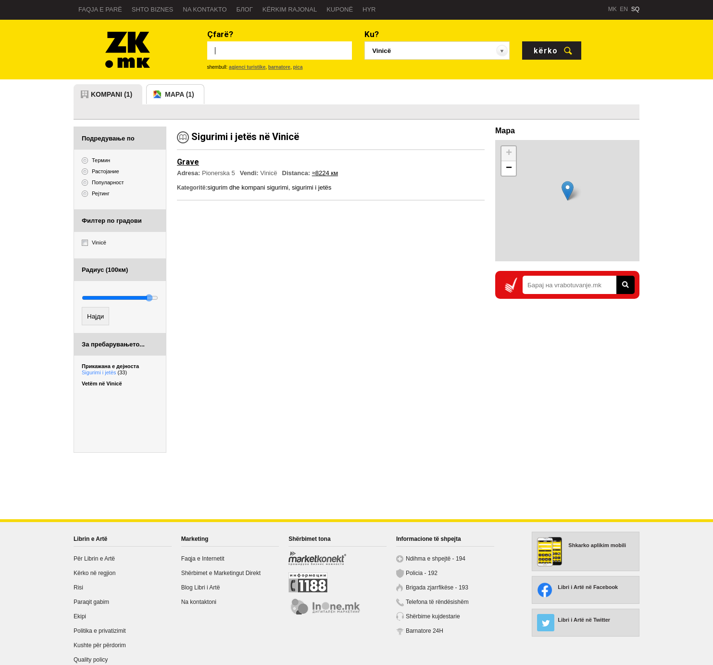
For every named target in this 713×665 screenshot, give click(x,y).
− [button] (509, 168)
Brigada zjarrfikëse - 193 (437, 587)
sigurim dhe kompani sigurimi (247, 187)
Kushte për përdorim (100, 645)
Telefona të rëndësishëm (437, 602)
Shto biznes (152, 9)
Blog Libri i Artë (200, 587)
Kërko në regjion (94, 573)
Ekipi (80, 616)
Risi (78, 587)
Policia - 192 (422, 573)
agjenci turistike (247, 67)
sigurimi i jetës (311, 187)
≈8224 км (325, 173)
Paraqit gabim (91, 602)
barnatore (279, 67)
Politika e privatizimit (100, 630)
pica (297, 67)
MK (612, 9)
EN (624, 9)
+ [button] (509, 153)
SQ (635, 9)
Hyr (369, 9)
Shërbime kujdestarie (433, 616)
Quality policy (91, 659)
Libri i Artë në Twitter (584, 620)
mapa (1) (179, 94)
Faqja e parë (100, 9)
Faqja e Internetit (203, 558)
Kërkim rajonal (290, 9)
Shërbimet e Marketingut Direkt (221, 573)
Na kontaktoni (198, 602)
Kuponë (339, 9)
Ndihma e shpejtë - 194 (435, 558)
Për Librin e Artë (94, 558)
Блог (245, 9)
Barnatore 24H (424, 630)
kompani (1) (111, 94)
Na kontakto (204, 9)
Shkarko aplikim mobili (597, 545)
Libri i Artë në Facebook (588, 587)
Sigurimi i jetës (104, 372)
